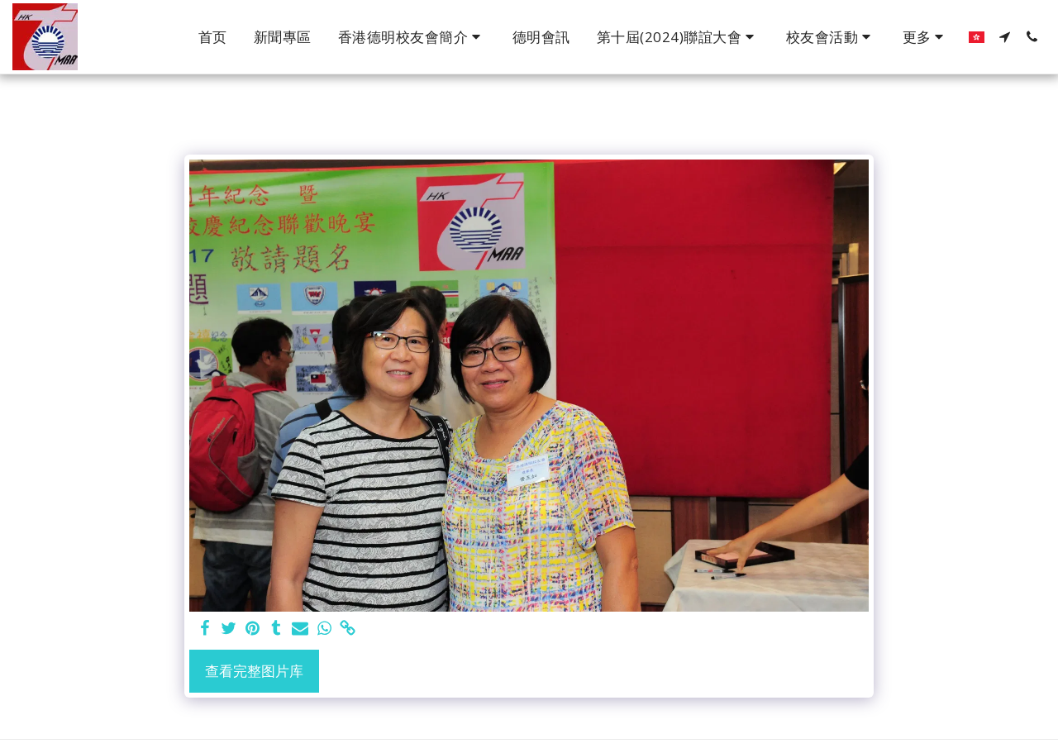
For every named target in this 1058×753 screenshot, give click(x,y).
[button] (412, 37)
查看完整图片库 (254, 670)
